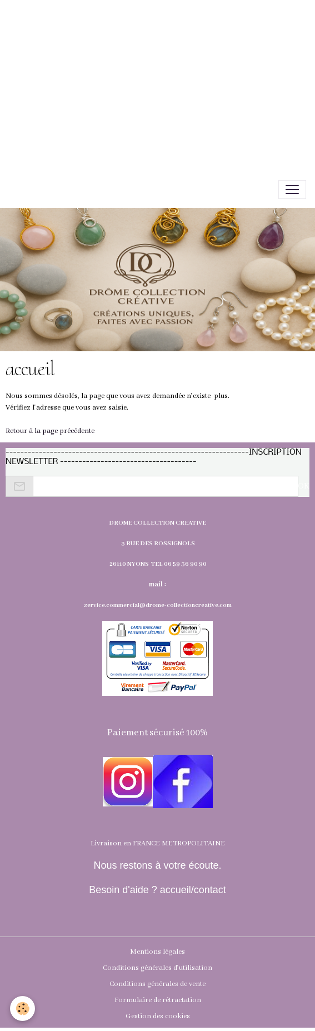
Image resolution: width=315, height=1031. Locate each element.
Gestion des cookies (158, 1016)
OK (303, 486)
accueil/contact (191, 889)
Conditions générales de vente (157, 984)
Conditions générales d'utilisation (157, 968)
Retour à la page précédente (50, 431)
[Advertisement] (157, 78)
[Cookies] (22, 1008)
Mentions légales (157, 952)
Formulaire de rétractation (157, 1000)
